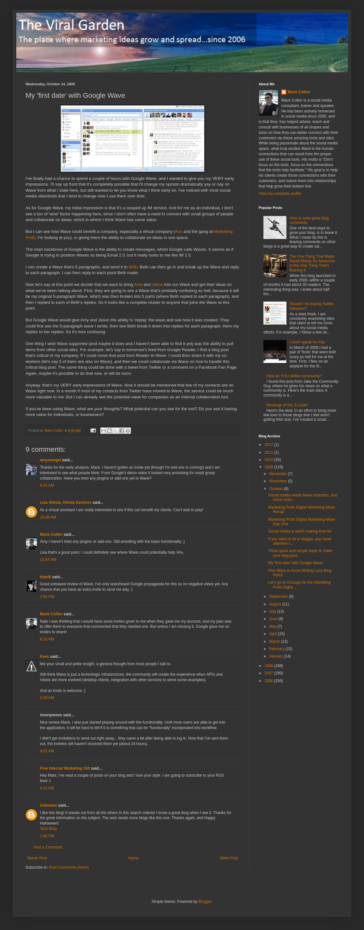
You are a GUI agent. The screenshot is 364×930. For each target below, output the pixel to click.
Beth (133, 267)
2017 (269, 444)
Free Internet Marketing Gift (65, 768)
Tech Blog (48, 828)
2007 (269, 673)
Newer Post (37, 858)
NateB (45, 577)
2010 (269, 459)
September (279, 596)
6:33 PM (47, 639)
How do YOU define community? (294, 376)
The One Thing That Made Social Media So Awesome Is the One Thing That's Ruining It (312, 263)
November (278, 481)
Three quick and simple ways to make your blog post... (300, 553)
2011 (269, 452)
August (275, 604)
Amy (138, 284)
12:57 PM (48, 559)
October (276, 489)
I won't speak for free (307, 342)
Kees (44, 656)
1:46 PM (47, 836)
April (273, 634)
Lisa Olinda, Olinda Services (65, 502)
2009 (269, 467)
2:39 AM (47, 698)
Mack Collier (51, 534)
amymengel (50, 460)
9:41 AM (47, 485)
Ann (178, 231)
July (273, 611)
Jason (157, 284)
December (278, 474)
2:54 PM (47, 597)
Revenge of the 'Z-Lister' (287, 405)
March (275, 641)
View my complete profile (280, 193)
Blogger (204, 901)
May (273, 626)
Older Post (229, 858)
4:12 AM (47, 788)
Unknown (48, 805)
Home (133, 858)
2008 (269, 666)
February (277, 649)
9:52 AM (47, 751)
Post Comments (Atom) (69, 867)
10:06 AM (48, 517)
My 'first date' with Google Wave (295, 563)
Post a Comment (48, 847)
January (276, 656)
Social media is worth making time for (300, 531)
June (273, 619)
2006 (269, 681)
